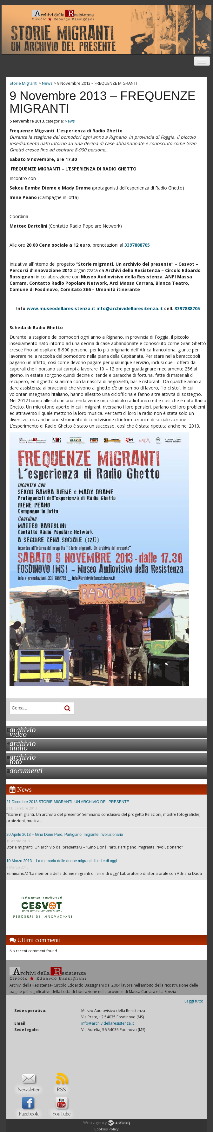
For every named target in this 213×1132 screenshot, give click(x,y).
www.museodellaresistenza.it (61, 308)
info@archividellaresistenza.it (107, 1023)
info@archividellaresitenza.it (130, 308)
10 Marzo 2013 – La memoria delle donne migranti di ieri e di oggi (61, 861)
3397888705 (137, 245)
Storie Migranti (23, 83)
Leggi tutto (193, 1001)
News (70, 121)
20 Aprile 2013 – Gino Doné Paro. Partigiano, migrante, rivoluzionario (64, 834)
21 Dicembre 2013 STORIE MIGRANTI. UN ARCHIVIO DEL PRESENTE (67, 802)
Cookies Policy (106, 1129)
